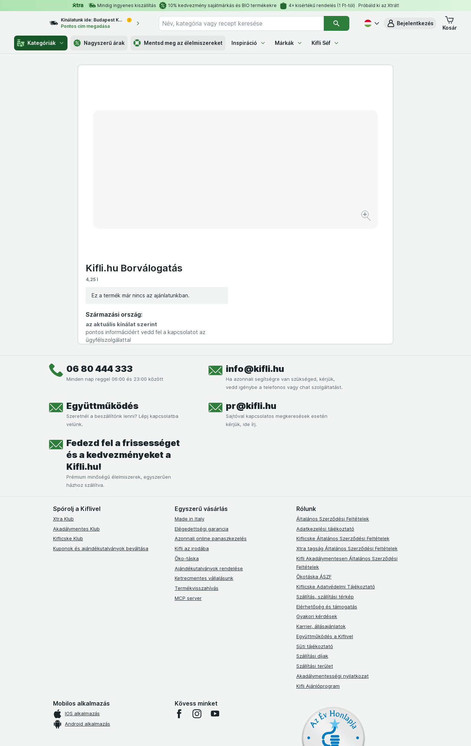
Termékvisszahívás (196, 464)
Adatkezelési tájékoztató (325, 405)
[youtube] (214, 590)
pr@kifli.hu (251, 282)
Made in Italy (189, 395)
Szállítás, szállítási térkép (325, 473)
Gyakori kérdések (316, 493)
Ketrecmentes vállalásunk (204, 455)
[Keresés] (336, 23)
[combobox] (248, 23)
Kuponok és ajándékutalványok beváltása (100, 425)
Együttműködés (102, 282)
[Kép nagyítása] (209, 193)
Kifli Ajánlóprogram (318, 562)
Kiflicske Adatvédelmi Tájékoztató (335, 463)
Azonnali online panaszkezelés (211, 415)
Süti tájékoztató (314, 522)
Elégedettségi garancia (201, 405)
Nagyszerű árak (99, 43)
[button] (410, 23)
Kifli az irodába (192, 425)
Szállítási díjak (312, 532)
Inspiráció (248, 43)
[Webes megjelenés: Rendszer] (205, 731)
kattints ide (149, 682)
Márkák (289, 43)
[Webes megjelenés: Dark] (272, 731)
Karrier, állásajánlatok (321, 502)
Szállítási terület (314, 542)
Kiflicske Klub (68, 415)
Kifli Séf (325, 43)
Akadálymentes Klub (76, 405)
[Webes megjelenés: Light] (241, 731)
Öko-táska (187, 435)
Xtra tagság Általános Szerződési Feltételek (347, 425)
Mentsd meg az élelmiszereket (178, 43)
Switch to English (248, 700)
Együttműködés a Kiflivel (324, 512)
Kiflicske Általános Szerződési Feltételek (342, 415)
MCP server (188, 474)
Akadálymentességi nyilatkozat (332, 552)
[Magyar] (371, 23)
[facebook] (179, 590)
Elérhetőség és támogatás (326, 483)
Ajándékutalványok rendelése (209, 445)
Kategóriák (41, 43)
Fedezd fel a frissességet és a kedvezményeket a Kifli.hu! (123, 331)
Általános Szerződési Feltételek (332, 395)
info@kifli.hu (255, 245)
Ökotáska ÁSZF (314, 453)
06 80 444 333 (99, 245)
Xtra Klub (63, 395)
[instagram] (196, 590)
